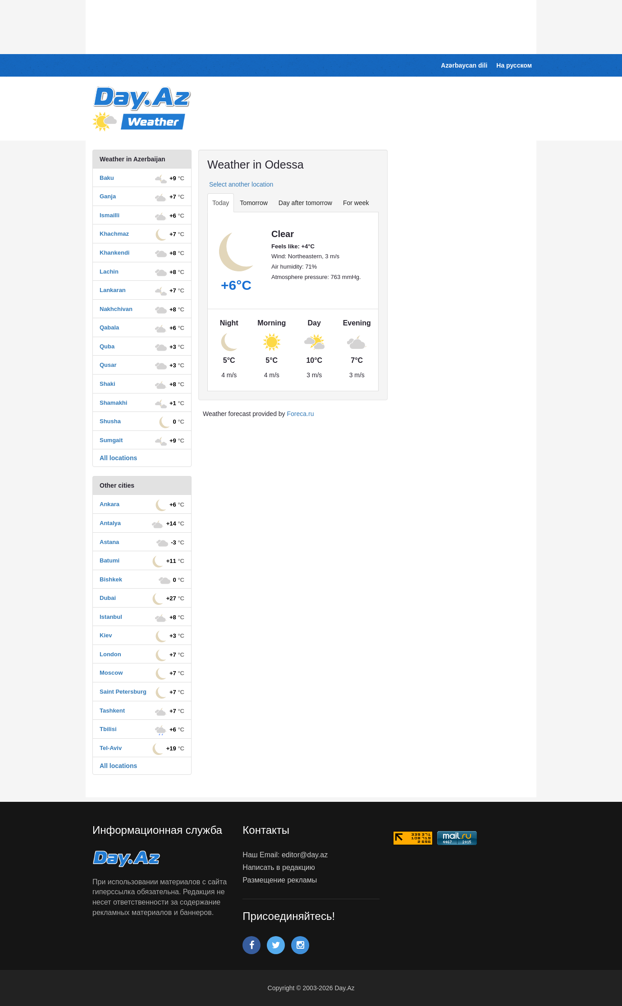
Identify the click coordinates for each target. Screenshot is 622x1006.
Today (220, 202)
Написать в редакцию (278, 867)
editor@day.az (305, 855)
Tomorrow (253, 202)
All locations (118, 458)
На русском (514, 65)
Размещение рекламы (279, 880)
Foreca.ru (300, 413)
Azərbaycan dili (464, 65)
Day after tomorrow (305, 202)
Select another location (240, 184)
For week (356, 202)
